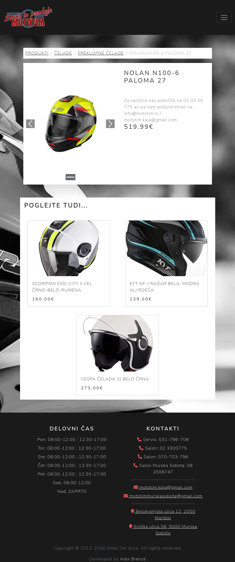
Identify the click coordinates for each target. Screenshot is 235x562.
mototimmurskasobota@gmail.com (163, 497)
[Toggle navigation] (224, 17)
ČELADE (63, 54)
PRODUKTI (37, 54)
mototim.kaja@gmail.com (163, 488)
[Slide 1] (70, 178)
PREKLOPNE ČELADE (101, 54)
